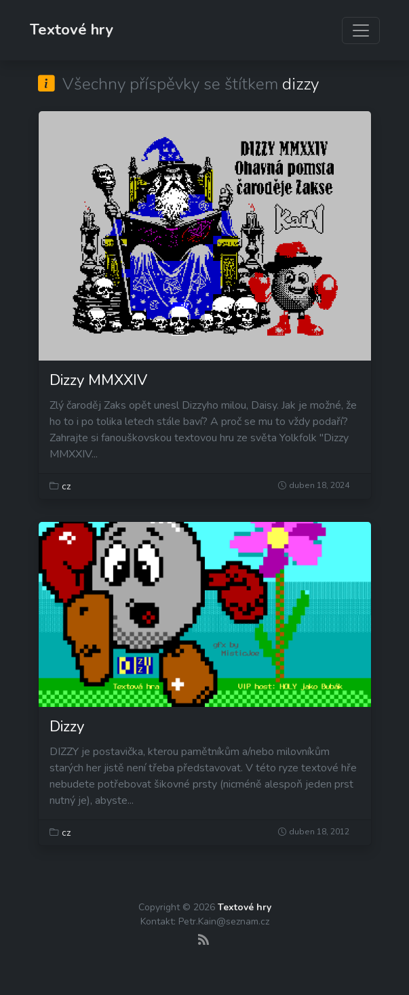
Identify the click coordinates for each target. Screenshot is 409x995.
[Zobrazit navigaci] (361, 30)
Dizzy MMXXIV (98, 380)
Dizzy (67, 726)
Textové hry (71, 30)
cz (66, 486)
